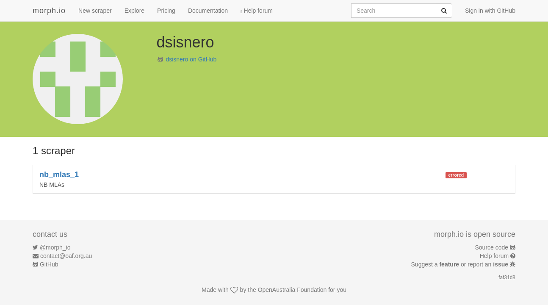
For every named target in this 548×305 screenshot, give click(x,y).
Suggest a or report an (460, 264)
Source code (492, 247)
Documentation (208, 10)
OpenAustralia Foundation (292, 289)
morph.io (49, 10)
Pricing (166, 10)
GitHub (49, 264)
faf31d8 (506, 277)
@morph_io (55, 247)
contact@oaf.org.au (66, 255)
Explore (134, 10)
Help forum (257, 10)
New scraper (95, 10)
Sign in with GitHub (490, 10)
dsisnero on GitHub (191, 59)
